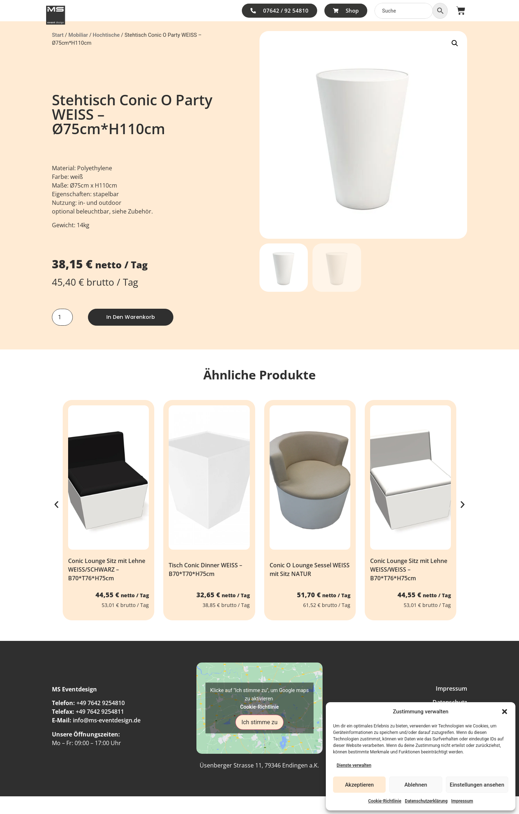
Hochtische (106, 35)
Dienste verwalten (354, 765)
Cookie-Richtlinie (384, 801)
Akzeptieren (359, 785)
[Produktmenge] (62, 317)
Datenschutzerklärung (426, 801)
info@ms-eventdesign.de (107, 721)
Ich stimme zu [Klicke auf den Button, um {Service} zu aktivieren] (259, 722)
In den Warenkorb (132, 317)
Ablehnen (415, 785)
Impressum (462, 801)
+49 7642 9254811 (100, 712)
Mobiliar (78, 35)
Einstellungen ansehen (477, 785)
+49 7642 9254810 (100, 704)
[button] (504, 711)
